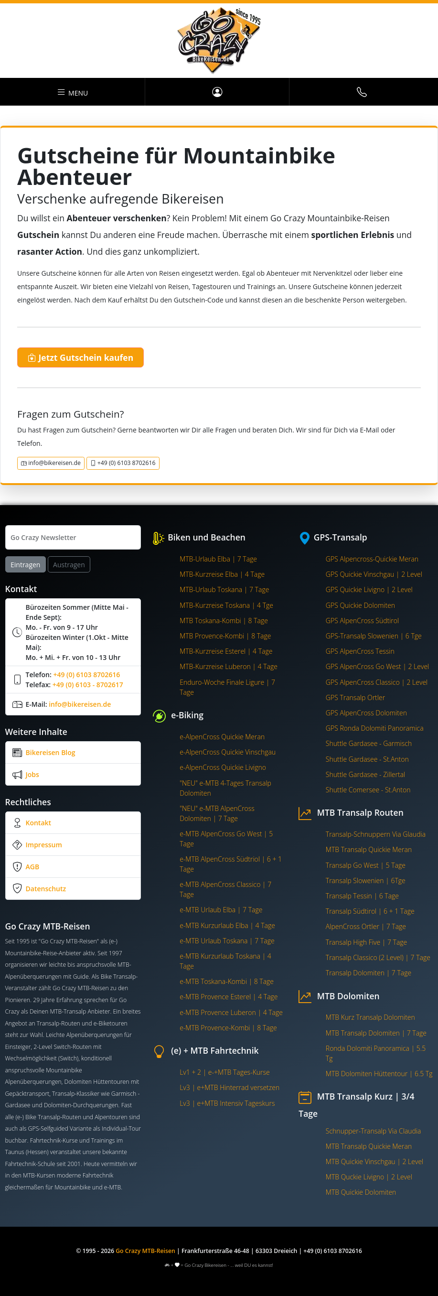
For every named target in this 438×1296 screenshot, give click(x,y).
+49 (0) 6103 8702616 (123, 463)
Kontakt (39, 822)
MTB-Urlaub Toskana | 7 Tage (224, 589)
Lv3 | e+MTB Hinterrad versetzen (229, 1087)
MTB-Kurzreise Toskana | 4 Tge (226, 605)
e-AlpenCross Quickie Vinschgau (228, 751)
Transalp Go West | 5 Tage (366, 865)
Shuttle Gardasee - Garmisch (369, 743)
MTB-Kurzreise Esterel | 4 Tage (226, 651)
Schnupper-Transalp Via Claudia (373, 1130)
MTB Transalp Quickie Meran (369, 849)
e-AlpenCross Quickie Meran (222, 736)
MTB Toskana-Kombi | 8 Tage (224, 620)
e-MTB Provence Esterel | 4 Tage (229, 996)
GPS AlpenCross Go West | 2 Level (377, 666)
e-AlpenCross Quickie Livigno (223, 767)
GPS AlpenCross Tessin (360, 651)
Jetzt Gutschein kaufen (80, 357)
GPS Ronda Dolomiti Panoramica (375, 728)
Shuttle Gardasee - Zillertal (365, 774)
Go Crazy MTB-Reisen (145, 1251)
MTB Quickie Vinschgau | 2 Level (374, 1161)
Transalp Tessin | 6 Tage (362, 895)
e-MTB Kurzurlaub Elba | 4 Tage (227, 925)
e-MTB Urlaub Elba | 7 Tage (221, 909)
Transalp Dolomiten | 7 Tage (368, 972)
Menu (72, 91)
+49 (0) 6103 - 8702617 (88, 684)
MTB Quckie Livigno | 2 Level (369, 1176)
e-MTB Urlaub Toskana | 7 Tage (227, 940)
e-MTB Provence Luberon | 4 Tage (231, 1012)
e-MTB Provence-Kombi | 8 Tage (228, 1027)
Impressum (44, 844)
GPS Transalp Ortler (355, 697)
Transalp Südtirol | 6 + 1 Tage (370, 911)
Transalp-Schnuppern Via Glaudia (376, 834)
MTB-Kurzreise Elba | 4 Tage (222, 574)
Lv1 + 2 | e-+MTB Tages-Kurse (225, 1072)
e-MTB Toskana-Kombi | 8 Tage (227, 981)
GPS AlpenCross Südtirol (362, 620)
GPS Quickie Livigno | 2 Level (369, 589)
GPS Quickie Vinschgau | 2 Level (374, 574)
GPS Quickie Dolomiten (360, 605)
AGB (33, 866)
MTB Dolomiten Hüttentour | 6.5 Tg (379, 1073)
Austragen (69, 564)
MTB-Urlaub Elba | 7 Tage (218, 558)
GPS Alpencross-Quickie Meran (372, 558)
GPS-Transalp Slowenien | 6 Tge (374, 635)
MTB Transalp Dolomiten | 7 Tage (376, 1032)
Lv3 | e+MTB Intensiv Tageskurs (227, 1103)
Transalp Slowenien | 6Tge (366, 880)
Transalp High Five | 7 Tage (366, 942)
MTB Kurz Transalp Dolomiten (370, 1017)
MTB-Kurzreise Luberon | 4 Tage (229, 666)
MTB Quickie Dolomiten (361, 1192)
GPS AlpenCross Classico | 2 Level (376, 682)
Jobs (32, 774)
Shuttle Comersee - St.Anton (368, 789)
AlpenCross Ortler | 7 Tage (366, 926)
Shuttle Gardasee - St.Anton (367, 759)
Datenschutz (46, 888)
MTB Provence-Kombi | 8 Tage (225, 635)
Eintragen (25, 564)
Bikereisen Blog (50, 752)
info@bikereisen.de (51, 463)
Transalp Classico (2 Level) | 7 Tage (378, 957)
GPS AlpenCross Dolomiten (366, 712)
